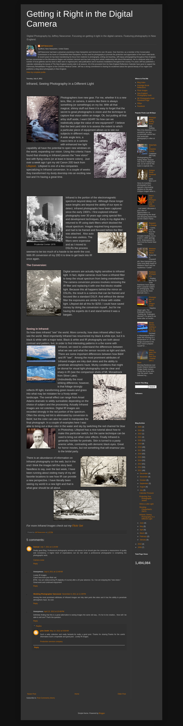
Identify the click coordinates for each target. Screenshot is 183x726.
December (144, 473)
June (142, 523)
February (143, 536)
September (144, 483)
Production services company (51, 642)
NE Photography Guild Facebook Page (145, 99)
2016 (140, 454)
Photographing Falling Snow (152, 121)
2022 (140, 434)
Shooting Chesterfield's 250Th (145, 509)
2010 (140, 544)
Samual (36, 547)
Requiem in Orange (153, 224)
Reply (35, 564)
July (141, 490)
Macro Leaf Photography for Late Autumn (152, 201)
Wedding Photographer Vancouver (47, 594)
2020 (140, 440)
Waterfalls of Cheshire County (153, 148)
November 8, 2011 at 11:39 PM (74, 594)
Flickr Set (77, 525)
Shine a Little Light (146, 504)
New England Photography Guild (144, 94)
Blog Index (141, 82)
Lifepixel (31, 166)
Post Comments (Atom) (46, 698)
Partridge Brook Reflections (143, 86)
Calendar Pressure (146, 493)
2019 (140, 444)
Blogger (102, 713)
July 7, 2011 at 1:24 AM (49, 547)
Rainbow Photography (152, 274)
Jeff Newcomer (47, 46)
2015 (140, 457)
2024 (140, 430)
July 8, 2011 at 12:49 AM (53, 572)
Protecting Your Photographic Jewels (145, 499)
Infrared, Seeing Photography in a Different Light (147, 517)
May (142, 526)
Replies (39, 626)
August (143, 487)
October (143, 480)
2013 (140, 464)
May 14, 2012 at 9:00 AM (59, 631)
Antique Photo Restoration (152, 173)
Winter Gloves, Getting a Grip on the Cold (152, 327)
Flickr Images (142, 90)
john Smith (44, 631)
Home (77, 694)
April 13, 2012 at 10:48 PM (54, 611)
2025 (140, 427)
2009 (140, 547)
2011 (140, 470)
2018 (140, 447)
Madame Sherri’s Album (152, 251)
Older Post (122, 694)
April (142, 530)
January (143, 540)
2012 (140, 467)
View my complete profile (35, 72)
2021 (140, 437)
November (144, 477)
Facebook (141, 106)
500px (139, 103)
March (142, 533)
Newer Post (31, 694)
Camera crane (38, 560)
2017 (140, 450)
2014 (140, 460)
